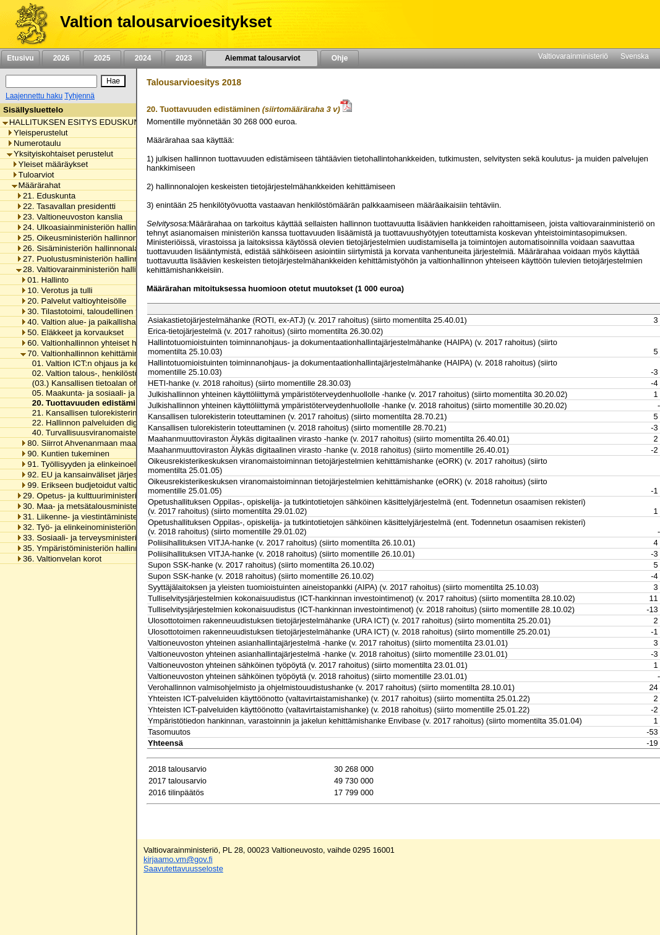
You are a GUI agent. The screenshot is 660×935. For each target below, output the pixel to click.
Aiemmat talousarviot (261, 58)
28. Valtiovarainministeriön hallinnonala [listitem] (90, 269)
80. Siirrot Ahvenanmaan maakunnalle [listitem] (93, 443)
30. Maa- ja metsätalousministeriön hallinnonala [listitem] (106, 506)
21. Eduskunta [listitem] (45, 195)
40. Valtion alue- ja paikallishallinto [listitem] (86, 322)
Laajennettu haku (34, 96)
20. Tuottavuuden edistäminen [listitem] (87, 403)
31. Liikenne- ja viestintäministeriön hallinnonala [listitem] (106, 516)
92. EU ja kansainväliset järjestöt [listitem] (83, 474)
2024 (143, 58)
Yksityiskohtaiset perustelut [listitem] (60, 153)
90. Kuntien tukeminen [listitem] (64, 453)
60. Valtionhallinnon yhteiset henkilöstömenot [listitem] (106, 343)
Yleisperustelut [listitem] (37, 132)
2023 (183, 58)
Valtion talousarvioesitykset (166, 21)
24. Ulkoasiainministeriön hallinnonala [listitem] (88, 227)
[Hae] (113, 81)
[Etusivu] (27, 24)
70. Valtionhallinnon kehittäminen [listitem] (84, 353)
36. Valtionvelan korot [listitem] (58, 558)
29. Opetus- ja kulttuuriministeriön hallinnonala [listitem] (104, 495)
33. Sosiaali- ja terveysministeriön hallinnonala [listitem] (104, 537)
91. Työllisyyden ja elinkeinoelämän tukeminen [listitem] (108, 464)
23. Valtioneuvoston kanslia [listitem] (69, 216)
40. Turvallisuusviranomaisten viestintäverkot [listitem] (110, 432)
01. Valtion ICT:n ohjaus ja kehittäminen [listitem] (100, 363)
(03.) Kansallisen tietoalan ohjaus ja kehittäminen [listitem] (118, 383)
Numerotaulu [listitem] (34, 143)
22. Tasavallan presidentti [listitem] (66, 206)
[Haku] (51, 81)
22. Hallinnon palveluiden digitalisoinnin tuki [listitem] (108, 422)
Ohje (339, 58)
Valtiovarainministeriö (573, 56)
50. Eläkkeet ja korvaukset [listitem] (72, 332)
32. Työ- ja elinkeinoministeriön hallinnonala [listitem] (99, 527)
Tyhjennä (79, 96)
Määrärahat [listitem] (36, 185)
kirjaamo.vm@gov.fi (178, 859)
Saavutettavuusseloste (183, 868)
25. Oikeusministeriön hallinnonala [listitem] (82, 237)
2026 (61, 58)
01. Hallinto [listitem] (44, 279)
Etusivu (20, 58)
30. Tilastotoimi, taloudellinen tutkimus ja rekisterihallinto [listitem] (126, 311)
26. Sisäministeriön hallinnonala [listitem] (77, 248)
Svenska (634, 56)
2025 (102, 58)
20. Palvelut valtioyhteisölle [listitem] (73, 300)
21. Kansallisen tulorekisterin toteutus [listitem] (97, 412)
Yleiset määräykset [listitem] (50, 164)
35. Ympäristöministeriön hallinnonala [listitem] (88, 548)
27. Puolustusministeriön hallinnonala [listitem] (87, 258)
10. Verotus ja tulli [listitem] (56, 290)
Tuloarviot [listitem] (33, 174)
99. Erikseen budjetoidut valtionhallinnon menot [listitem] (110, 485)
